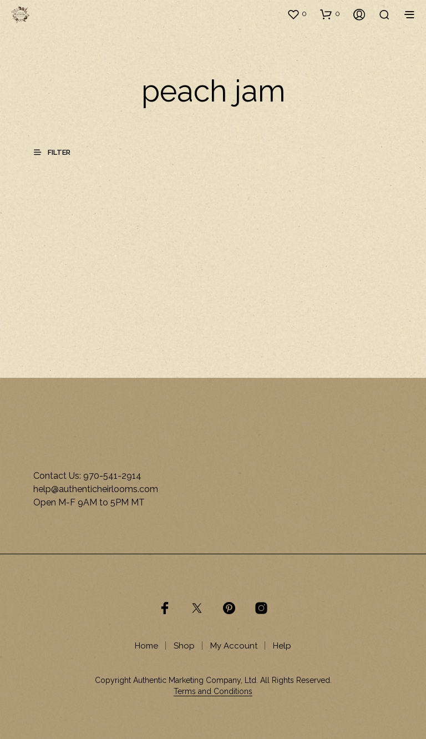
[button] (297, 13)
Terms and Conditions (213, 691)
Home (146, 646)
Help (282, 646)
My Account (233, 646)
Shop (184, 646)
